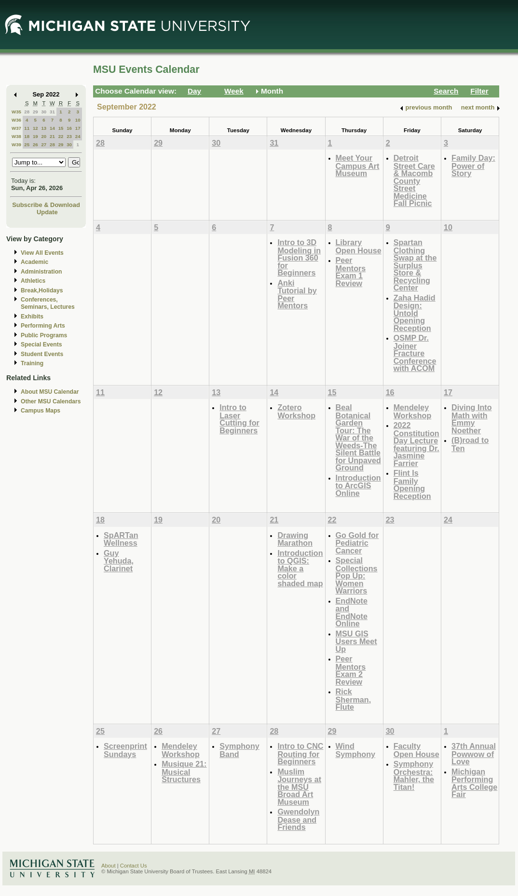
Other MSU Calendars (51, 401)
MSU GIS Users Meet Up (356, 641)
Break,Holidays (42, 290)
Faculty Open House (416, 750)
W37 (16, 128)
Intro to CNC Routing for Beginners (300, 754)
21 (52, 136)
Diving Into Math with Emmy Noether (471, 419)
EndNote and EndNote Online (352, 612)
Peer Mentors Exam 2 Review (351, 670)
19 (35, 136)
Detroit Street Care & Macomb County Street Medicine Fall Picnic (414, 180)
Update (47, 212)
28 (26, 111)
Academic (34, 262)
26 (35, 144)
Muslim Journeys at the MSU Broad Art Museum (299, 786)
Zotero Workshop (296, 411)
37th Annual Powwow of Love (473, 754)
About (108, 865)
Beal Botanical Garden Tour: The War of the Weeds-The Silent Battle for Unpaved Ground (358, 437)
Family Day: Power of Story (473, 165)
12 (35, 128)
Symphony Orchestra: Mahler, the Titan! (414, 775)
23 (69, 136)
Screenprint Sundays (125, 750)
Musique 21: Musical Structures (184, 771)
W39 (16, 144)
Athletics (33, 280)
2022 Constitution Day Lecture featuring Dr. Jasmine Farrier (416, 444)
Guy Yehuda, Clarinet (119, 561)
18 (26, 136)
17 (78, 128)
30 (43, 111)
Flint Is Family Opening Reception (412, 484)
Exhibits (32, 316)
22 (61, 136)
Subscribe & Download (46, 204)
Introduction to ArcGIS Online (358, 485)
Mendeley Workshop (413, 411)
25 (26, 144)
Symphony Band (239, 750)
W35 (16, 111)
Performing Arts (43, 325)
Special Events (41, 344)
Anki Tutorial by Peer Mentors (296, 294)
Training (32, 363)
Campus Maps (40, 410)
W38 (16, 136)
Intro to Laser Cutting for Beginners (239, 419)
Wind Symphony (356, 750)
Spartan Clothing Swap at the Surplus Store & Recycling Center (415, 265)
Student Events (42, 354)
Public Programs (44, 335)
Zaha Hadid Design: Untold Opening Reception (415, 312)
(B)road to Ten (470, 444)
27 (43, 144)
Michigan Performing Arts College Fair (474, 783)
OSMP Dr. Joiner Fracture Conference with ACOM (415, 352)
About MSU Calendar (50, 391)
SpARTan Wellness (121, 539)
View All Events (42, 252)
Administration (41, 271)
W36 (16, 120)
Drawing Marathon (295, 539)
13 (43, 128)
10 (78, 120)
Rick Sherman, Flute (353, 699)
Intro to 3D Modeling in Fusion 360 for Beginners (299, 257)
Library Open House (359, 246)
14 (52, 128)
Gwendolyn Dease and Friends (298, 819)
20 (43, 136)
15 (61, 128)
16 (69, 128)
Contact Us (133, 865)
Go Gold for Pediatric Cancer (357, 543)
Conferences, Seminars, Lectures (48, 303)
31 (52, 111)
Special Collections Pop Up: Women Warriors (357, 575)
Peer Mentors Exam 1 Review (351, 272)
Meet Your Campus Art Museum (358, 165)
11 (26, 128)
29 (35, 111)
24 (78, 136)
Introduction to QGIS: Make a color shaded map (300, 568)
